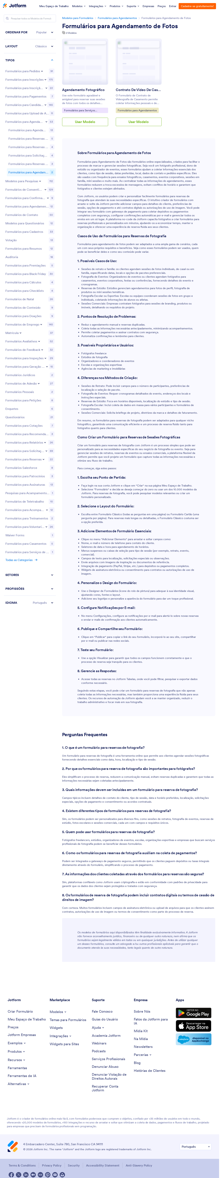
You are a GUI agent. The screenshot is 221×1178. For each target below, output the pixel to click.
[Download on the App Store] (193, 1026)
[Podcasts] (99, 1051)
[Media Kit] (141, 1031)
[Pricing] (13, 1027)
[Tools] (17, 1068)
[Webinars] (99, 1043)
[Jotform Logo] (14, 6)
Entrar (172, 6)
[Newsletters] (143, 1047)
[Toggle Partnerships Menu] (143, 1055)
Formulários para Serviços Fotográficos (79, 110)
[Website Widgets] (64, 1044)
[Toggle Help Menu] (98, 1027)
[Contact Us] (102, 1012)
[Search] (7, 18)
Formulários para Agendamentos (117, 18)
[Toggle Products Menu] (16, 1051)
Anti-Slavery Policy (139, 1165)
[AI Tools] (22, 1076)
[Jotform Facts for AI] (153, 1021)
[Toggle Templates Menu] (58, 1012)
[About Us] (142, 1012)
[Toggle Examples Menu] (17, 1043)
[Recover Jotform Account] (111, 1088)
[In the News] (141, 1039)
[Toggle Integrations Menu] (61, 1036)
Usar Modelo (85, 122)
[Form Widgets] (56, 1028)
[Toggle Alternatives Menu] (19, 1084)
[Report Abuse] (105, 1067)
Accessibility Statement (102, 1165)
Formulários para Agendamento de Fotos (120, 26)
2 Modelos (71, 32)
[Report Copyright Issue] (111, 1076)
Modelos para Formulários (77, 18)
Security (74, 1165)
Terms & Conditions (22, 1165)
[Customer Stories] (149, 1071)
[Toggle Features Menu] (17, 1060)
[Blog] (137, 1063)
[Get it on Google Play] (193, 1013)
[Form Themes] (68, 1020)
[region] (30, 292)
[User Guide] (105, 1019)
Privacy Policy (52, 1165)
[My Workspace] (27, 1019)
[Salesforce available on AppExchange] (193, 1039)
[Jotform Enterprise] (22, 1035)
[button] (30, 32)
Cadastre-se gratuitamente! (197, 6)
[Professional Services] (108, 1059)
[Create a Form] (20, 1012)
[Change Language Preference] (195, 1146)
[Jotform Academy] (106, 1036)
